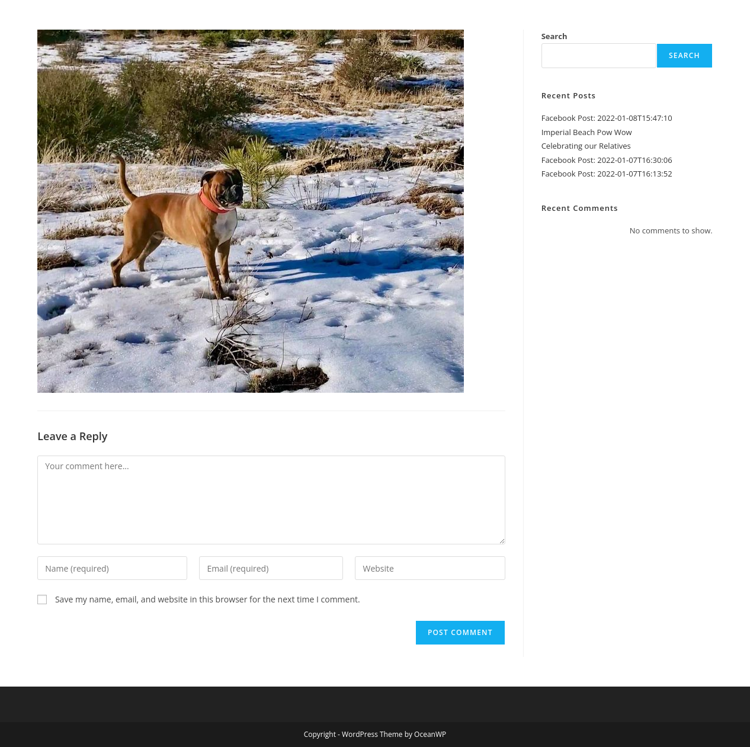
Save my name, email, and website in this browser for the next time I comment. (207, 599)
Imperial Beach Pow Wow (586, 132)
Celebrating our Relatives (586, 145)
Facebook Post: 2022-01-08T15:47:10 (606, 118)
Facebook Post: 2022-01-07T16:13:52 (606, 173)
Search (554, 36)
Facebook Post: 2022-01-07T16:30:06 (606, 160)
